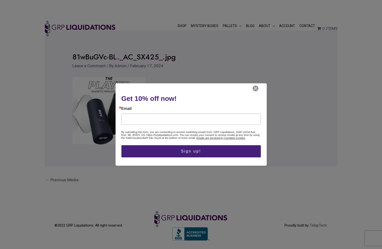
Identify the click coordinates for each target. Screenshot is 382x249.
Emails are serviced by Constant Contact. (221, 137)
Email (126, 109)
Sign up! (191, 151)
